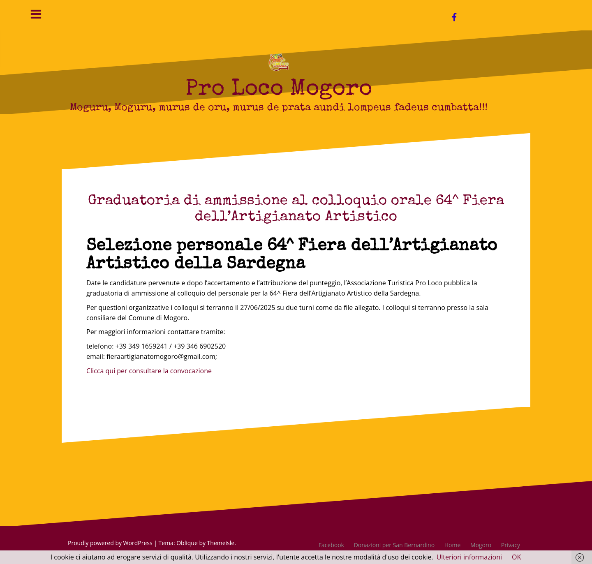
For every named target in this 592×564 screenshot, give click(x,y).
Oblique (187, 543)
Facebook (331, 545)
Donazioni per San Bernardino (394, 545)
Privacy (510, 545)
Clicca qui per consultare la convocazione (149, 370)
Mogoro (480, 545)
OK (516, 557)
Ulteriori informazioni (469, 557)
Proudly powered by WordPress (110, 543)
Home (452, 545)
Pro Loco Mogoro (278, 90)
